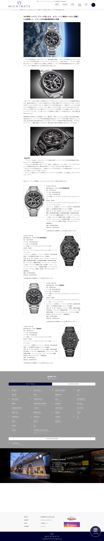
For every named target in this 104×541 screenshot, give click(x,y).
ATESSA (21, 395)
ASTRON (21, 390)
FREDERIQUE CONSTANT (43, 404)
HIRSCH (43, 421)
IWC (43, 426)
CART (86, 5)
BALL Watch (21, 399)
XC (86, 417)
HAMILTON (43, 417)
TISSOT (86, 413)
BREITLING (21, 413)
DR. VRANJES (21, 443)
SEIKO (86, 390)
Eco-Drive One (43, 390)
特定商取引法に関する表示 (48, 517)
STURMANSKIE (86, 399)
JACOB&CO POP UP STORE (43, 431)
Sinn (86, 395)
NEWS (72, 5)
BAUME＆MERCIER (21, 408)
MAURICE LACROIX (64, 390)
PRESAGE (64, 417)
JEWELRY (64, 5)
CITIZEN (21, 430)
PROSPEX (64, 421)
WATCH (57, 5)
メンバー (43, 526)
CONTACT (26, 526)
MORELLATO (64, 395)
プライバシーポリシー (46, 520)
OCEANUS (64, 404)
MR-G (64, 399)
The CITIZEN (86, 408)
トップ (13, 9)
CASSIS (21, 426)
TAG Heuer (86, 404)
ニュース (16, 9)
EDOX (43, 395)
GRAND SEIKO (43, 413)
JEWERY (26, 520)
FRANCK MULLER (43, 399)
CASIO (21, 421)
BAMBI (21, 404)
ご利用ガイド (44, 523)
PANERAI (64, 413)
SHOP (79, 5)
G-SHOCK (43, 408)
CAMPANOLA (21, 417)
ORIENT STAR (64, 408)
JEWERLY (74, 384)
